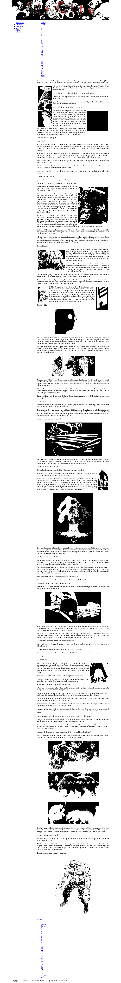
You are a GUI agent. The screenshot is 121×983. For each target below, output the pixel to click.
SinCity (18, 28)
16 (42, 54)
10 (42, 43)
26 (42, 72)
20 (42, 61)
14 (42, 50)
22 (42, 65)
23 (42, 66)
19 (42, 59)
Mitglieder (19, 32)
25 (42, 70)
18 (42, 57)
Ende (43, 76)
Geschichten (20, 26)
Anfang (43, 23)
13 (42, 48)
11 (42, 45)
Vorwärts (44, 74)
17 (42, 56)
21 (42, 63)
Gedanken (19, 24)
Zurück (43, 24)
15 (42, 52)
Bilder (18, 30)
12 (42, 46)
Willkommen (20, 23)
